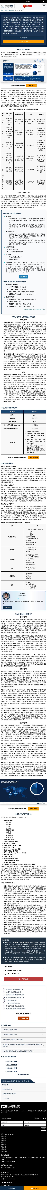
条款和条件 (4, 1151)
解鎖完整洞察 (23, 276)
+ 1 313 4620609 (5, 1185)
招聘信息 (3, 1138)
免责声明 (3, 1147)
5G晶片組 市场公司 (23, 1074)
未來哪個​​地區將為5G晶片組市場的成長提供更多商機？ (18, 1051)
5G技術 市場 (5, 1085)
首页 (2, 10)
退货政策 (3, 1145)
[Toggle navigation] (43, 6)
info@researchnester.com (8, 1161)
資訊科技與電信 (9, 10)
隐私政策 (3, 1149)
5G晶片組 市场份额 (11, 1071)
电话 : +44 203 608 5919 (8, 1167)
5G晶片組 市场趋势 (11, 1065)
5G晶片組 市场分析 (11, 1068)
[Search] (43, 2)
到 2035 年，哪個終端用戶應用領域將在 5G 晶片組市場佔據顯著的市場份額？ (22, 1045)
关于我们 (3, 1136)
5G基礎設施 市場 (7, 1089)
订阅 (43, 1129)
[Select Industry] (12, 1125)
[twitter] (45, 1119)
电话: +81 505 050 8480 (7, 1176)
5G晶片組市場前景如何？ (10, 1035)
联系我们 (3, 1140)
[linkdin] (43, 1119)
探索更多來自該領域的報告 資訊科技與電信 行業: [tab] (16, 1081)
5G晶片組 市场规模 (11, 1061)
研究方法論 (23, 37)
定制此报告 (8, 607)
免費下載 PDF (23, 41)
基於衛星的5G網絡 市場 (9, 1094)
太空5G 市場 (5, 1098)
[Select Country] (35, 1125)
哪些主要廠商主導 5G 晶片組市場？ (13, 1040)
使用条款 (3, 1143)
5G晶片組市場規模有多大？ (11, 1030)
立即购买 (23, 979)
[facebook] (40, 1119)
